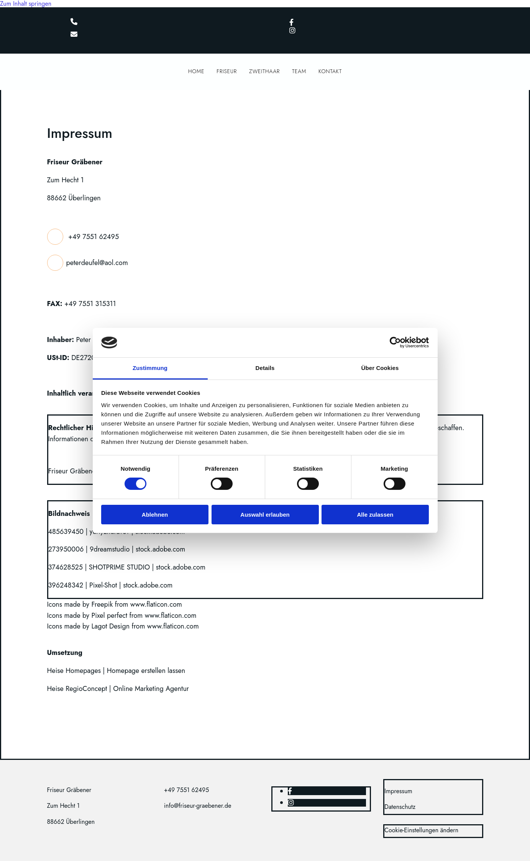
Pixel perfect (109, 615)
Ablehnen (155, 514)
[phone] (74, 22)
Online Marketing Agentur (151, 689)
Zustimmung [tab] (150, 368)
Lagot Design (110, 626)
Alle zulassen (375, 514)
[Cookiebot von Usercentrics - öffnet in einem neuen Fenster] (395, 342)
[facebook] (291, 23)
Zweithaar (264, 72)
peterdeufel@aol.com (97, 262)
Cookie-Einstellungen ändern (421, 830)
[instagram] (292, 31)
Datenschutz (399, 806)
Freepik (102, 604)
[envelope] (74, 34)
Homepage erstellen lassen (146, 671)
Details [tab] (265, 368)
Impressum (398, 791)
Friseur (227, 72)
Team (299, 72)
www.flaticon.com (156, 604)
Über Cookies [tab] (380, 368)
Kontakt (330, 72)
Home (196, 72)
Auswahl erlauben (264, 514)
